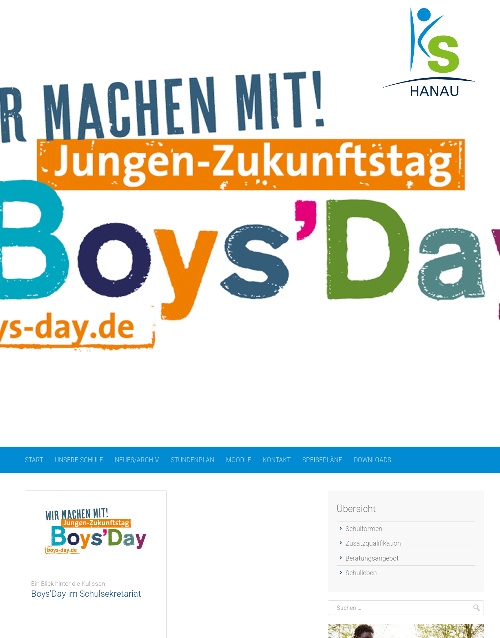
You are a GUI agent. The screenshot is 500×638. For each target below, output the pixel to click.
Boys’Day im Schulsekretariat (95, 587)
